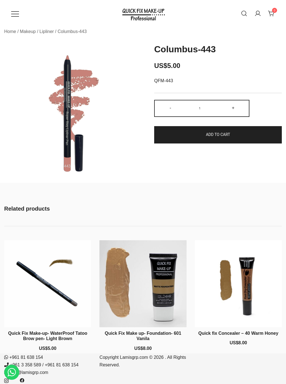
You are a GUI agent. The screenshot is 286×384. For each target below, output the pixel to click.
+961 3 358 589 (25, 364)
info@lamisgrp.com (29, 372)
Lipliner (46, 31)
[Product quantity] (201, 108)
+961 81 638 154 (26, 357)
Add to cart (218, 134)
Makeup (28, 31)
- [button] (170, 107)
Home (10, 31)
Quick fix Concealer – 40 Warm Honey (238, 333)
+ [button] (233, 107)
